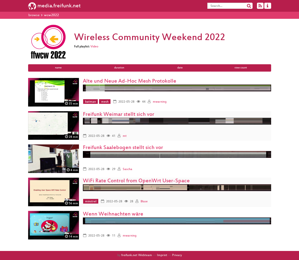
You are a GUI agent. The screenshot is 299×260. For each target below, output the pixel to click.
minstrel (90, 201)
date (180, 67)
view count (240, 67)
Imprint (162, 255)
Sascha (127, 169)
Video (94, 46)
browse (34, 15)
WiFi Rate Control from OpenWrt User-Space (136, 181)
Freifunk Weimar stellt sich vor (118, 115)
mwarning (159, 102)
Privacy (177, 255)
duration (119, 67)
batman (90, 102)
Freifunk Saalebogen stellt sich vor (123, 148)
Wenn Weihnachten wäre (113, 214)
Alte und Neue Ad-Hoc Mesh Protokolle (129, 81)
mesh (105, 102)
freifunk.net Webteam (136, 255)
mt (125, 136)
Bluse (144, 201)
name (58, 67)
